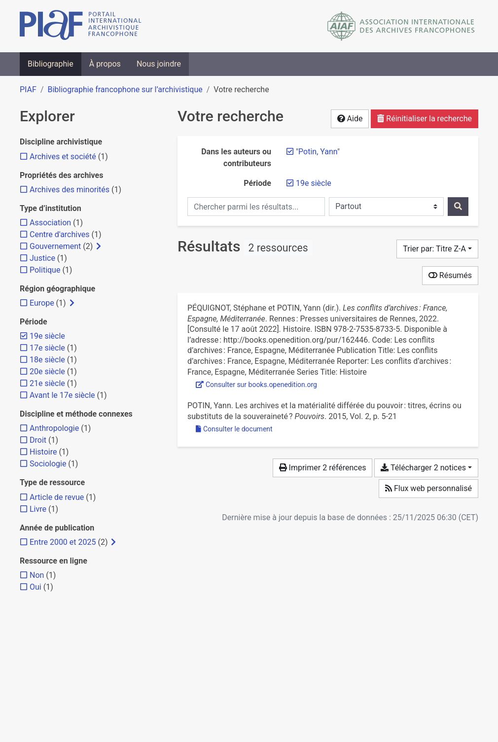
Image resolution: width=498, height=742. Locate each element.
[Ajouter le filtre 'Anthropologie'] (54, 428)
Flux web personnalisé (428, 488)
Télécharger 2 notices (423, 467)
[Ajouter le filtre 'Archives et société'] (63, 156)
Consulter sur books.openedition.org (256, 385)
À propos (105, 64)
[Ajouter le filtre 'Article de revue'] (57, 497)
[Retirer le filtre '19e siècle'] (313, 183)
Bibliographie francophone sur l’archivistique (124, 89)
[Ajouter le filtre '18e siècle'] (47, 359)
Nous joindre (159, 64)
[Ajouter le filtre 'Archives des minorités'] (69, 189)
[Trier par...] (437, 249)
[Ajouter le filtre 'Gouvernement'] (55, 246)
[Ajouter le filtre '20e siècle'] (47, 371)
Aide (350, 118)
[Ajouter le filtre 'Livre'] (38, 509)
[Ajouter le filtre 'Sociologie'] (48, 463)
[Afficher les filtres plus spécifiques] (99, 246)
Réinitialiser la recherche (424, 118)
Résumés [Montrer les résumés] (450, 275)
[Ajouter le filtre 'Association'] (50, 222)
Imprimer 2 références (322, 467)
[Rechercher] (458, 206)
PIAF (28, 89)
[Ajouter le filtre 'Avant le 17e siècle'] (62, 395)
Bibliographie (50, 64)
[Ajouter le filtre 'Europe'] (42, 303)
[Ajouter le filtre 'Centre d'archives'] (60, 234)
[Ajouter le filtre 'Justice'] (42, 258)
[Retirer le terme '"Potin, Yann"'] (318, 151)
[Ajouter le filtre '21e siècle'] (47, 383)
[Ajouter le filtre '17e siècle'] (47, 348)
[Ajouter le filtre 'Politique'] (45, 270)
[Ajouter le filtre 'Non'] (37, 575)
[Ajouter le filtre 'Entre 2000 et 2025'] (63, 542)
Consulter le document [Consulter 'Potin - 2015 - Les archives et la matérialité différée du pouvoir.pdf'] (234, 429)
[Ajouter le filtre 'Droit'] (38, 440)
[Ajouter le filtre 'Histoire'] (43, 452)
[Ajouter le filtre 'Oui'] (35, 587)
